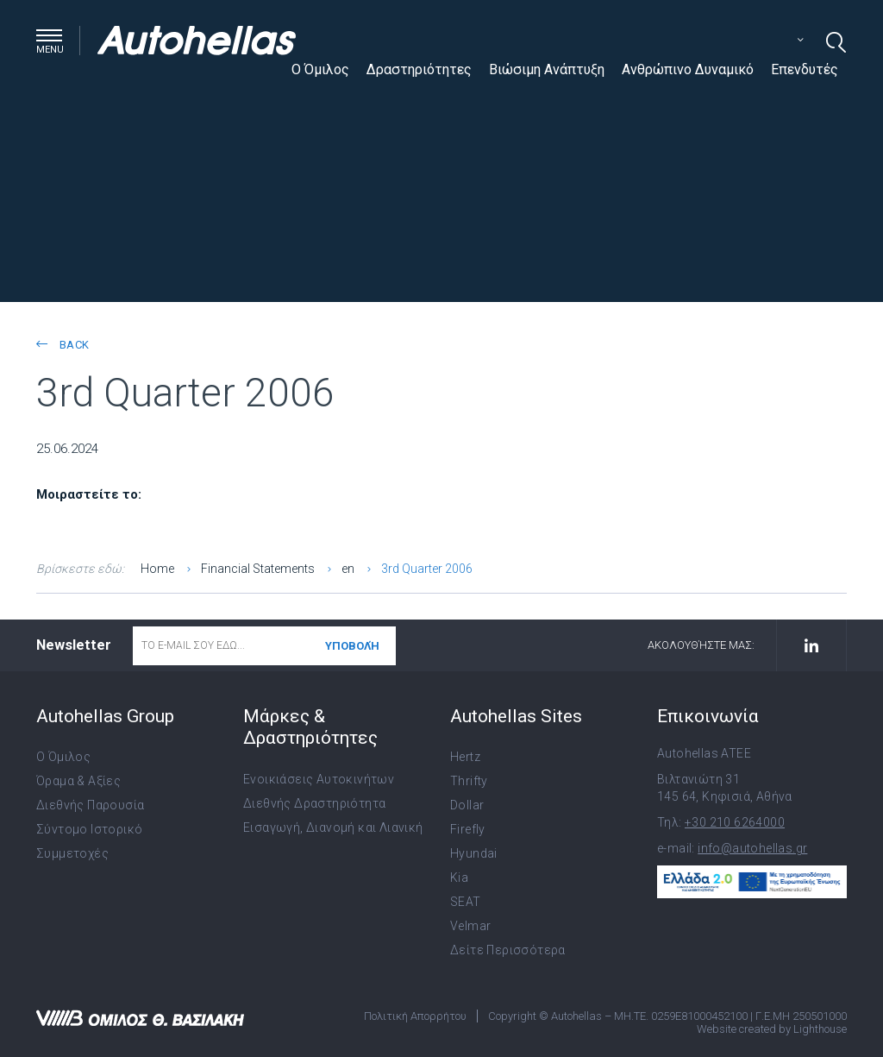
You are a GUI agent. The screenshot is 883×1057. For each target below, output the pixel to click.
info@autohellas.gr (752, 848)
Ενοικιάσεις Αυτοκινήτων (318, 779)
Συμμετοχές (72, 853)
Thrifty (469, 781)
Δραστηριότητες (419, 69)
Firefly (467, 829)
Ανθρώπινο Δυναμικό (688, 69)
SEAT (465, 902)
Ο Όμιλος (320, 69)
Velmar (470, 926)
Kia (459, 877)
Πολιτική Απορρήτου (415, 1016)
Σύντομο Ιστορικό (89, 829)
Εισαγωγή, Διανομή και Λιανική (333, 827)
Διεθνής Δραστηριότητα (314, 803)
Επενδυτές (804, 69)
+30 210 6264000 (735, 822)
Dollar (467, 805)
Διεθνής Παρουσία (90, 805)
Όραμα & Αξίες (78, 781)
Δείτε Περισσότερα (508, 950)
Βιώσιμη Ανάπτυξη (546, 69)
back (62, 344)
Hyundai (474, 853)
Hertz (465, 757)
